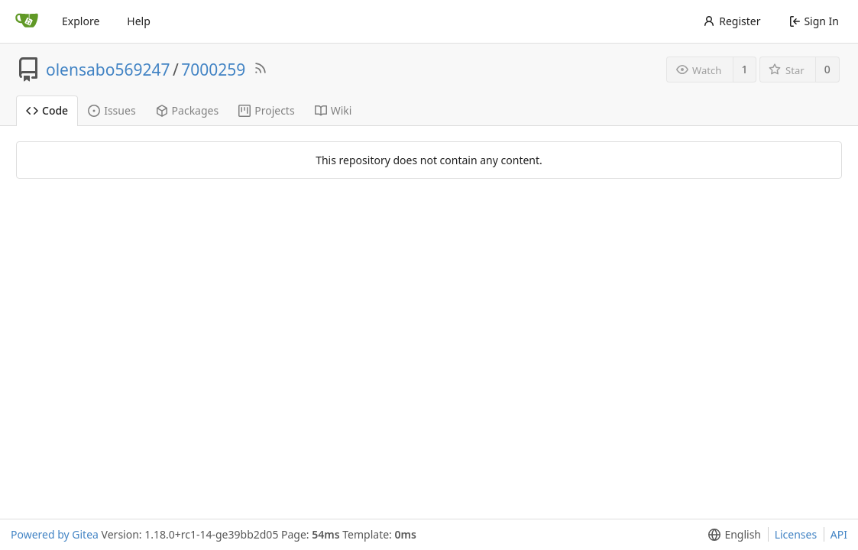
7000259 (213, 69)
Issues (111, 110)
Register (731, 21)
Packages (187, 110)
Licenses (796, 534)
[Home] (26, 21)
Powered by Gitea (55, 534)
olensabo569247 (108, 69)
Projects (266, 110)
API (838, 534)
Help (139, 21)
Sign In (814, 21)
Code (47, 110)
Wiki (333, 110)
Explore (80, 21)
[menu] (731, 534)
